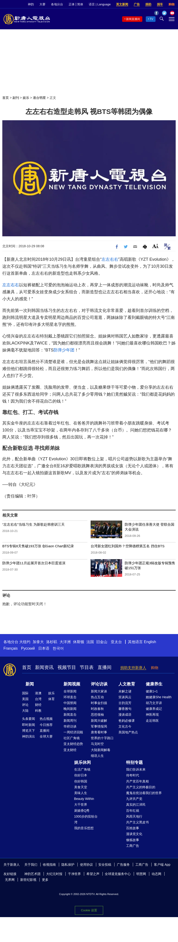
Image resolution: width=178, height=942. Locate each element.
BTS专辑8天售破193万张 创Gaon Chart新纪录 (38, 546)
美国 (25, 699)
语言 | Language (100, 4)
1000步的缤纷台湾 (86, 819)
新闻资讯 (44, 667)
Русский (28, 648)
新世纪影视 (28, 880)
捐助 (148, 4)
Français (10, 648)
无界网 (10, 880)
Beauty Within (84, 799)
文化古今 (124, 726)
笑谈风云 (124, 697)
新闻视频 (72, 684)
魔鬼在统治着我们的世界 (144, 793)
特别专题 (134, 762)
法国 (90, 642)
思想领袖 (97, 714)
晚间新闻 (70, 709)
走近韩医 (152, 720)
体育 (51, 699)
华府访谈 (70, 726)
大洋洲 (65, 642)
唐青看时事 (99, 732)
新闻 (29, 684)
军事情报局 (99, 726)
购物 (171, 4)
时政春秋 (97, 709)
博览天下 (28, 730)
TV (151, 19)
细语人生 (97, 756)
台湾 (38, 699)
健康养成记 (154, 709)
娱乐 (26, 98)
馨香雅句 (124, 709)
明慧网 (141, 874)
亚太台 (116, 642)
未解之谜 (124, 691)
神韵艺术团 (32, 874)
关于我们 (30, 864)
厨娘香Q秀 (82, 810)
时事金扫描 (99, 703)
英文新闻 (122, 4)
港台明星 (39, 98)
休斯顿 (78, 642)
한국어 (58, 648)
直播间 (104, 667)
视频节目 (66, 667)
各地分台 (57, 4)
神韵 (31, 4)
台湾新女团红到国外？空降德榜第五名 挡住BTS (127, 546)
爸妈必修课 (126, 720)
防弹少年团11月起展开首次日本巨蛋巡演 (33, 563)
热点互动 (97, 697)
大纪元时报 (54, 874)
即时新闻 (28, 725)
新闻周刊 (70, 720)
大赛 (42, 4)
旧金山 (101, 642)
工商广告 (132, 846)
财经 (38, 705)
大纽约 (24, 642)
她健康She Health (159, 697)
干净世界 (74, 874)
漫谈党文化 (134, 834)
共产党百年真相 (137, 781)
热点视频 (46, 719)
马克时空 (97, 744)
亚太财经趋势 (73, 744)
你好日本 (80, 775)
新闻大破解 (99, 720)
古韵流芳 (124, 703)
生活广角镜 (82, 769)
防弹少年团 (64, 350)
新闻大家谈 (99, 691)
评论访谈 (99, 684)
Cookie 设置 (89, 910)
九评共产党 (134, 799)
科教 (38, 710)
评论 (25, 705)
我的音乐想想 (84, 828)
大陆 (25, 710)
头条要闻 (28, 719)
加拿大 (38, 642)
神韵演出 (28, 736)
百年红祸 (132, 810)
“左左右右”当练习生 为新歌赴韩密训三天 (33, 524)
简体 (80, 4)
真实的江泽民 (136, 804)
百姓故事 (132, 828)
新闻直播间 (133, 19)
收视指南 (49, 864)
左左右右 (110, 259)
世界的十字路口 (102, 738)
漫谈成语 (124, 714)
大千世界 (80, 804)
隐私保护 (67, 864)
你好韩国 (80, 781)
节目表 (87, 667)
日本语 (43, 648)
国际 (25, 693)
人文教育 (126, 684)
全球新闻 (70, 691)
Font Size (155, 246)
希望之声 (92, 874)
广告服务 (123, 864)
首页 (5, 98)
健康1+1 (152, 691)
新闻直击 (70, 714)
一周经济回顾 (73, 732)
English (150, 642)
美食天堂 (80, 787)
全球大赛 (46, 736)
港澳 (38, 693)
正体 (72, 4)
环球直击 (70, 697)
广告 (137, 4)
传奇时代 (132, 775)
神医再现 (152, 714)
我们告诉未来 (136, 769)
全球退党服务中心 (118, 874)
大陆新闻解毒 (100, 750)
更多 (45, 880)
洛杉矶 (51, 642)
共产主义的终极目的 (140, 787)
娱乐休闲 (82, 762)
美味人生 (80, 793)
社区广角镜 (72, 738)
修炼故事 (132, 840)
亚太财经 (70, 750)
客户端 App (162, 864)
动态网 (156, 874)
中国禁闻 (70, 703)
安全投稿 (104, 864)
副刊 (16, 98)
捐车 (160, 4)
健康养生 (154, 684)
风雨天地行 (134, 816)
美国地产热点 (128, 732)
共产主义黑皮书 (137, 822)
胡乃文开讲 (154, 703)
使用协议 (86, 864)
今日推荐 (46, 725)
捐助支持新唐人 (133, 668)
